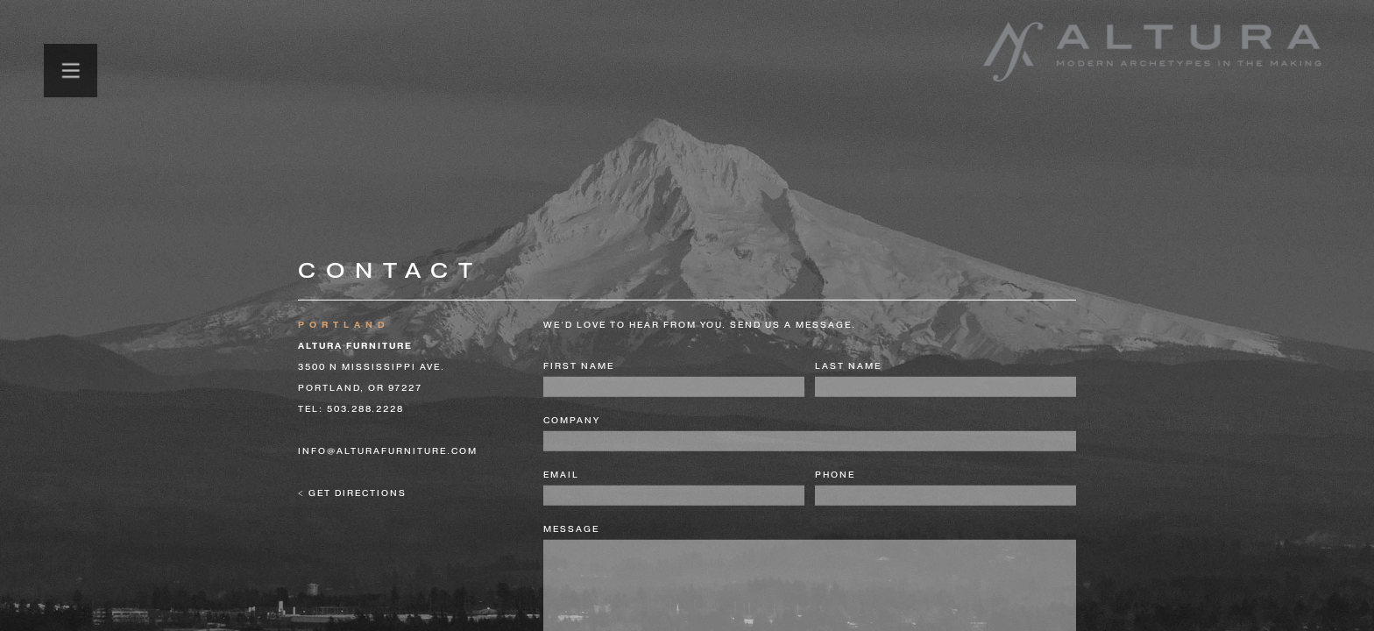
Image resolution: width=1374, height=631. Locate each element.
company (571, 420)
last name (848, 366)
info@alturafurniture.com (388, 451)
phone (835, 475)
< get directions (352, 493)
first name (578, 366)
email (561, 475)
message (571, 529)
